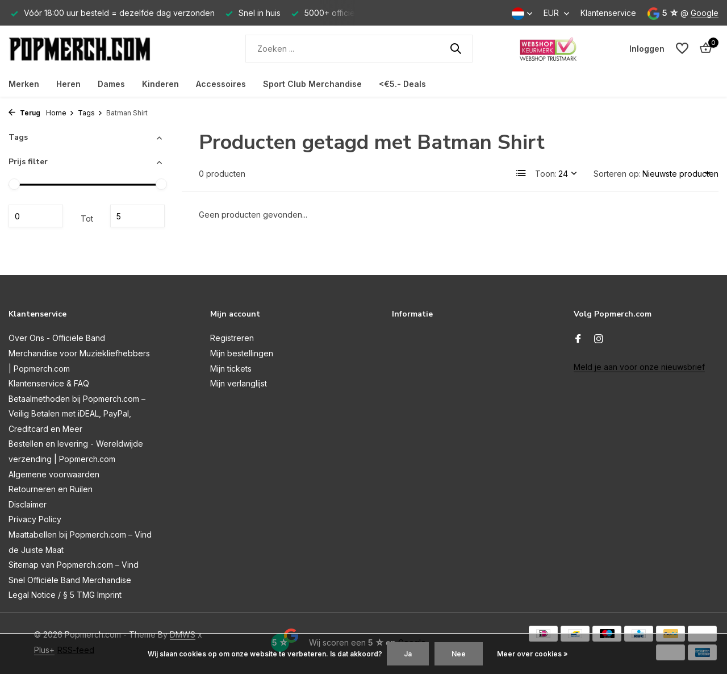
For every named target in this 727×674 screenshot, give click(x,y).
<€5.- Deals (402, 84)
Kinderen (160, 84)
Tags (90, 113)
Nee (459, 654)
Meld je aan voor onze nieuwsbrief (639, 367)
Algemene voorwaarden (54, 474)
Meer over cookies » (532, 654)
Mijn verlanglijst (238, 383)
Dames (111, 84)
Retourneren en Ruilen (51, 489)
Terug (24, 113)
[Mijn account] (647, 48)
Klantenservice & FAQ (49, 383)
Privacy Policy (35, 519)
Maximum (137, 216)
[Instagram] (598, 339)
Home (60, 113)
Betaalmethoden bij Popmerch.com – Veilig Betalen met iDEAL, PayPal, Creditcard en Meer (77, 414)
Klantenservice (608, 13)
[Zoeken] (359, 49)
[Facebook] (578, 339)
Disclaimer (28, 504)
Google (704, 13)
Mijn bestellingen (241, 353)
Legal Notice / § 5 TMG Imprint (65, 595)
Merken (24, 84)
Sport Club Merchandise (312, 84)
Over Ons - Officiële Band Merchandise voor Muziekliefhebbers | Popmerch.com (79, 353)
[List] (521, 173)
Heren (68, 84)
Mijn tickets (231, 368)
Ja (408, 654)
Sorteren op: (617, 173)
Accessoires (221, 84)
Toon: (546, 173)
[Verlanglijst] (682, 48)
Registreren (232, 338)
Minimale (36, 216)
